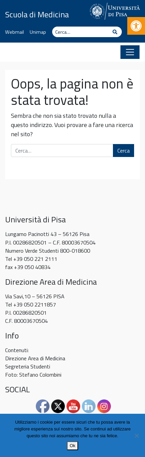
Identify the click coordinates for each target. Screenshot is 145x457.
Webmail (14, 32)
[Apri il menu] (130, 52)
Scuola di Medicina (37, 14)
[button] (136, 26)
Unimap (38, 32)
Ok (72, 445)
